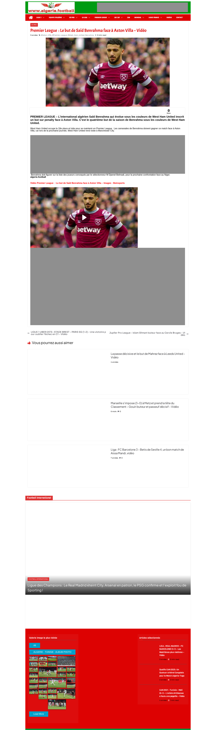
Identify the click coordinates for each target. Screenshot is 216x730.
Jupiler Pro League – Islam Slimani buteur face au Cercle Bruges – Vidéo (148, 334)
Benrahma (89, 35)
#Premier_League (59, 35)
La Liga (84, 17)
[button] (42, 17)
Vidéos (169, 17)
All (34, 645)
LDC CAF (117, 17)
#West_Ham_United (76, 35)
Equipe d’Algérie (55, 17)
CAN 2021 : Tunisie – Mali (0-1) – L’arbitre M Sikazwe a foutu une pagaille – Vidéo (171, 693)
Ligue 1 (38, 17)
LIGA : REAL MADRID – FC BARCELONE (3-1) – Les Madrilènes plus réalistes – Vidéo (171, 651)
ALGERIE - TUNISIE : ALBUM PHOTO (52, 652)
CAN (128, 17)
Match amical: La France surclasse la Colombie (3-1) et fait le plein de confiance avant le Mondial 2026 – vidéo (108, 587)
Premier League (101, 17)
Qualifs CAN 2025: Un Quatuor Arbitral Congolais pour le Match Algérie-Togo (171, 672)
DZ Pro (72, 17)
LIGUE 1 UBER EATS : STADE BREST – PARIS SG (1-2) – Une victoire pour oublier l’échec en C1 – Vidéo (67, 333)
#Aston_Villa (46, 35)
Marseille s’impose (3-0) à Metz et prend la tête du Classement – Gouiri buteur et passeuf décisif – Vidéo (145, 404)
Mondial (137, 17)
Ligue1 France (154, 17)
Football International (38, 579)
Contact (179, 17)
